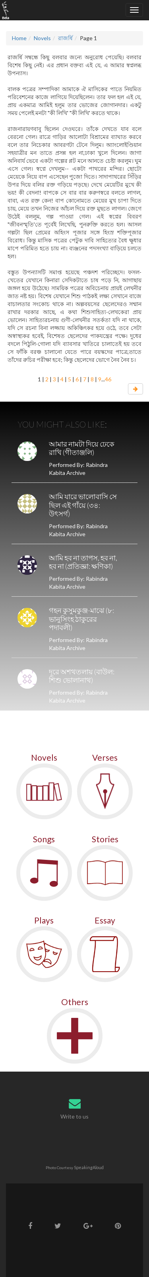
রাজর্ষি (65, 38)
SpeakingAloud (89, 1167)
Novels (42, 38)
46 (108, 379)
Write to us (74, 1116)
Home (19, 38)
